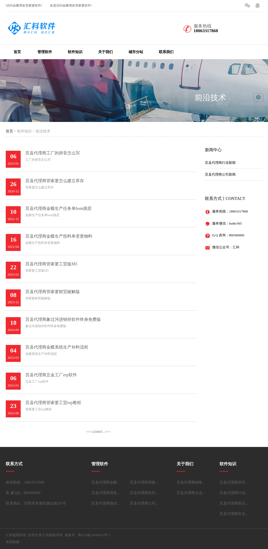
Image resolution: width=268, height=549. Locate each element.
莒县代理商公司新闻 (220, 174)
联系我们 (166, 52)
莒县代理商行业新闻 (220, 163)
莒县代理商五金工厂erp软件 (51, 375)
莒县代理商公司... (144, 503)
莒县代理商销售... (191, 482)
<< (88, 432)
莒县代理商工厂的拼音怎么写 (52, 153)
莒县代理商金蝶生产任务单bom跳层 (58, 208)
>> (108, 432)
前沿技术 (210, 97)
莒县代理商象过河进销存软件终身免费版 (63, 319)
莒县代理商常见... (234, 514)
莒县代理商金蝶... (105, 482)
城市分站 (136, 52)
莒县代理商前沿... (234, 503)
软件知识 (75, 52)
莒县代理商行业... (234, 493)
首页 (17, 52)
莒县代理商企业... (191, 493)
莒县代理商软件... (144, 493)
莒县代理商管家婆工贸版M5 (51, 264)
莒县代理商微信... (105, 503)
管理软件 (44, 52)
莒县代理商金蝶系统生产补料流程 (56, 347)
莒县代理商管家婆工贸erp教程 (53, 402)
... (104, 432)
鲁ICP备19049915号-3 (94, 535)
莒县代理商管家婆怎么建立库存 (54, 180)
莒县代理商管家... (144, 482)
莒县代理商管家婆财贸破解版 (52, 291)
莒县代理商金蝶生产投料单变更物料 (58, 236)
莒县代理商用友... (105, 493)
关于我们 (105, 52)
